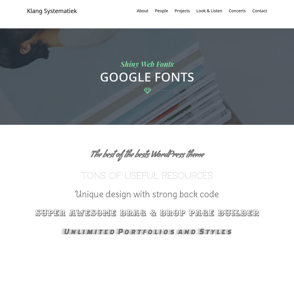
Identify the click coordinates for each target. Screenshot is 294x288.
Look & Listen (209, 10)
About (142, 10)
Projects (182, 10)
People (161, 10)
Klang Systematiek (52, 11)
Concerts (237, 10)
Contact (259, 10)
